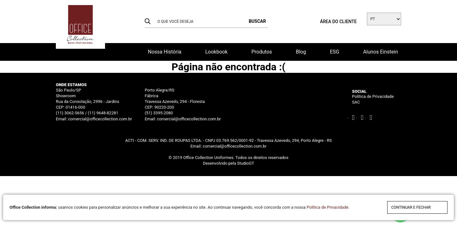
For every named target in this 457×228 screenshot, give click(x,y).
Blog (301, 52)
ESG (334, 52)
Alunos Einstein (380, 52)
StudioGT (245, 163)
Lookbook (216, 52)
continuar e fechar (411, 207)
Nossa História (165, 52)
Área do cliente (338, 21)
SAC (356, 102)
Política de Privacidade (373, 96)
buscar (257, 21)
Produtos (261, 52)
